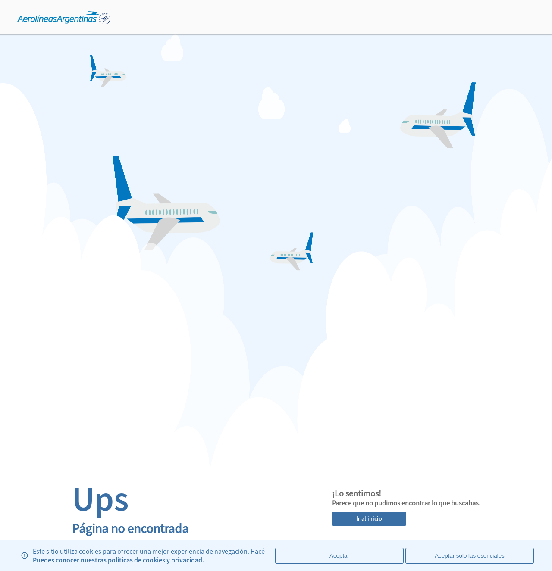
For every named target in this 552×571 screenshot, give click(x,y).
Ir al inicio (369, 518)
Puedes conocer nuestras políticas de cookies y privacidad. (118, 559)
